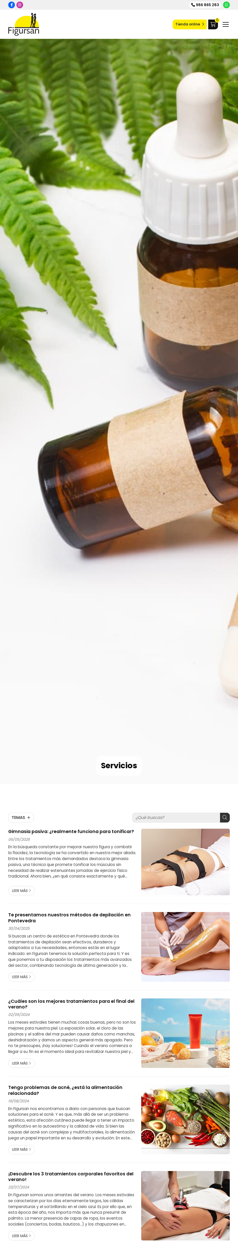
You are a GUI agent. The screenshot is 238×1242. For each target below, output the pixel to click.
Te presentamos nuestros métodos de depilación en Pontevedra (69, 918)
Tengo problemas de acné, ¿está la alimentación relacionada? (65, 1090)
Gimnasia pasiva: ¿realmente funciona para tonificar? (71, 831)
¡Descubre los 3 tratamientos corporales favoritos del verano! (71, 1177)
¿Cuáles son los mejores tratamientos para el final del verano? (71, 1004)
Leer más (20, 890)
